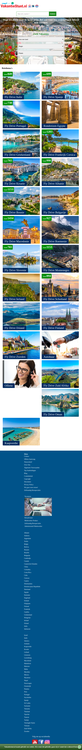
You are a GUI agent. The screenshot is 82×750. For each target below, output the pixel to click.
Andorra (26, 536)
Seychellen (27, 697)
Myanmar (27, 677)
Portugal (26, 694)
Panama (26, 689)
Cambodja (27, 558)
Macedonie (27, 661)
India (25, 626)
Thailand (27, 711)
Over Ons (27, 465)
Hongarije (27, 618)
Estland (26, 601)
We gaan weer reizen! (31, 487)
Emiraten (27, 595)
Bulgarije (27, 555)
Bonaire (26, 550)
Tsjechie (26, 714)
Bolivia (26, 547)
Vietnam (26, 726)
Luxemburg (27, 658)
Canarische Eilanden (30, 564)
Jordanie (26, 644)
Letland (26, 652)
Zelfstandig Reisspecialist (32, 490)
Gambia (26, 612)
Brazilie (26, 552)
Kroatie (26, 649)
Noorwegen (27, 683)
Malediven (27, 663)
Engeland (27, 598)
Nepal (26, 680)
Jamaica (26, 641)
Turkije (26, 720)
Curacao (26, 578)
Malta (26, 669)
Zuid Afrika (28, 728)
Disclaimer (27, 482)
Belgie (26, 544)
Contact (26, 456)
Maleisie (27, 666)
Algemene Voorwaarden (31, 468)
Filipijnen (27, 603)
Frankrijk (27, 609)
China (26, 567)
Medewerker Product (31, 520)
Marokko (27, 672)
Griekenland (28, 615)
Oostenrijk (27, 686)
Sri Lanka (27, 703)
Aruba (26, 541)
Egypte (26, 592)
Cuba (25, 575)
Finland (26, 606)
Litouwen (27, 655)
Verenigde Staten (29, 723)
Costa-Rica (27, 572)
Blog (25, 473)
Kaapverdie (27, 646)
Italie (25, 638)
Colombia (27, 569)
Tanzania (27, 709)
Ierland (26, 620)
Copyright (27, 479)
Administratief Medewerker (33, 526)
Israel (26, 635)
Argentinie (27, 538)
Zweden (26, 731)
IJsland (26, 623)
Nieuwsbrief (28, 462)
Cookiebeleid (28, 476)
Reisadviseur (28, 518)
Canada (26, 561)
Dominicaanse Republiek (32, 586)
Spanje (26, 700)
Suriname (27, 706)
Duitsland (27, 589)
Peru (25, 692)
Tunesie (26, 717)
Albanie (26, 533)
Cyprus (26, 581)
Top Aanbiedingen (30, 470)
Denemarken (28, 584)
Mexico (26, 675)
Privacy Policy (28, 484)
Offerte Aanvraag (29, 459)
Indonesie (27, 629)
